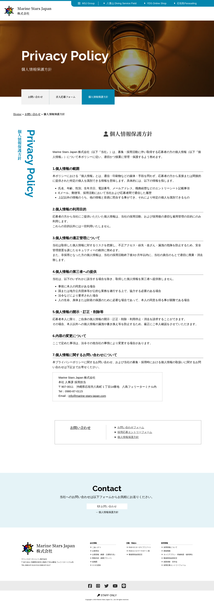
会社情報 (89, 13)
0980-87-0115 (30, 565)
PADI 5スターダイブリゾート (140, 547)
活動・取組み (116, 13)
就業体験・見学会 (170, 562)
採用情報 (142, 13)
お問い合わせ (169, 13)
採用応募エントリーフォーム (134, 432)
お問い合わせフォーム (130, 427)
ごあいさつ (96, 547)
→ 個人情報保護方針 (107, 512)
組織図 (94, 562)
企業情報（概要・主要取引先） (104, 554)
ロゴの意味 (96, 565)
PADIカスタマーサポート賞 (139, 551)
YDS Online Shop (155, 3)
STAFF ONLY (107, 595)
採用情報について (170, 547)
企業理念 (95, 551)
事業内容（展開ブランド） (102, 558)
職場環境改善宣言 (135, 554)
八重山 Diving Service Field (120, 3)
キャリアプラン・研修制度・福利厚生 (178, 554)
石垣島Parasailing (185, 3)
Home (17, 114)
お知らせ (195, 13)
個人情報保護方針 (128, 437)
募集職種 (167, 551)
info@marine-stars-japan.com (87, 395)
